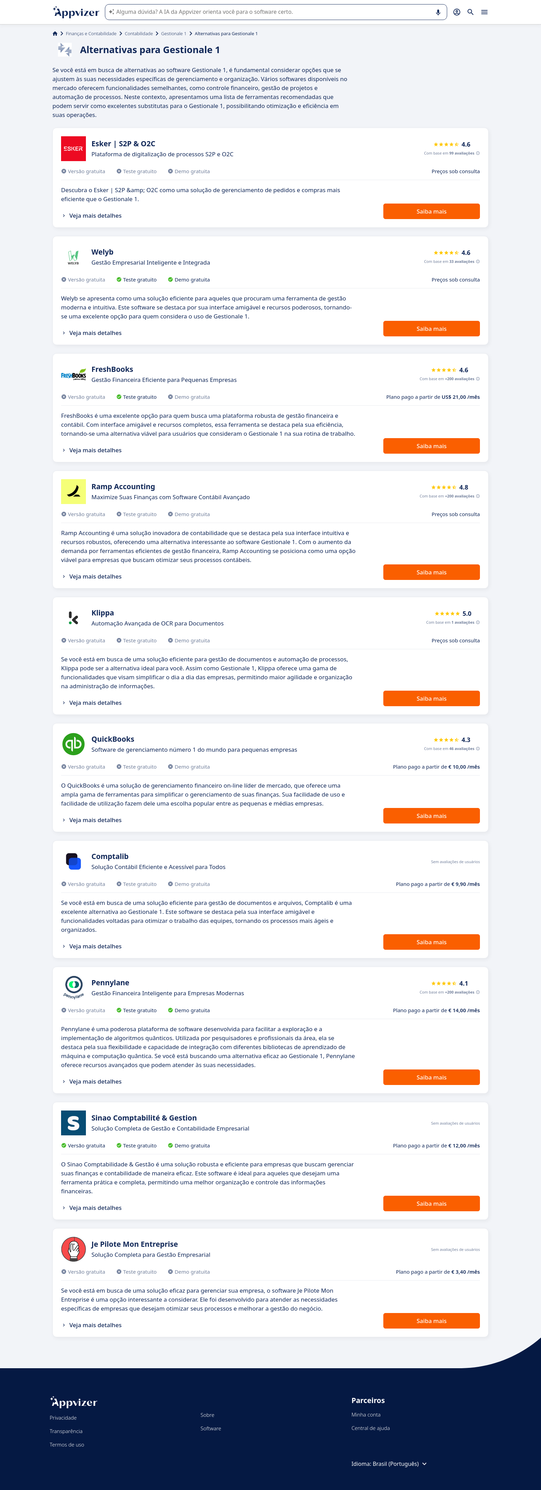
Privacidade (63, 1417)
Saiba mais (431, 211)
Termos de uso (67, 1444)
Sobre (207, 1414)
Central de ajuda (371, 1427)
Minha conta (366, 1414)
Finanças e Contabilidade (91, 33)
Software (210, 1428)
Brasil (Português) (400, 1464)
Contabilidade (139, 33)
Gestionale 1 (173, 33)
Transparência (66, 1431)
